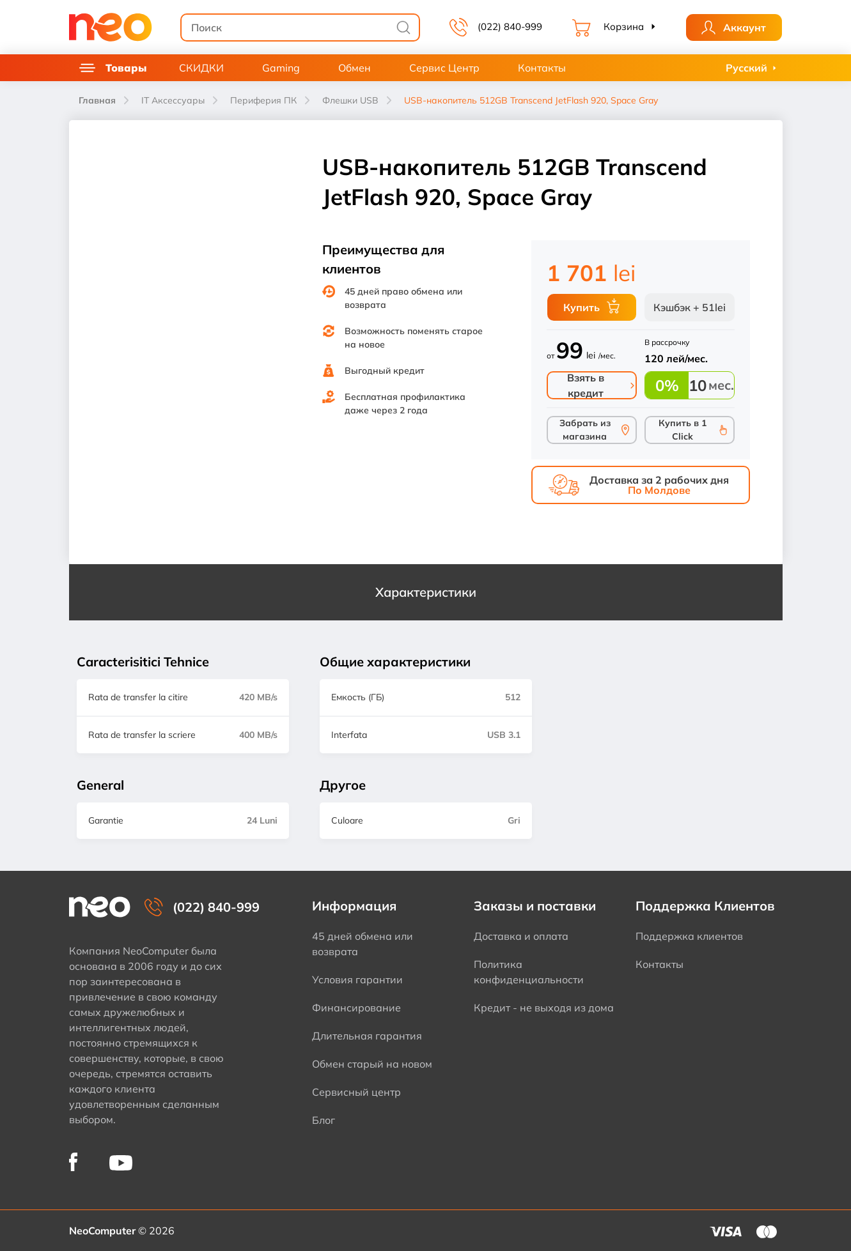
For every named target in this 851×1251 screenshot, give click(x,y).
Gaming (281, 67)
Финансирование (356, 1007)
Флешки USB (350, 100)
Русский (746, 67)
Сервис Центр (444, 67)
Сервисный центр (356, 1092)
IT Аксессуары (173, 100)
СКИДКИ (201, 67)
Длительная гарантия (367, 1035)
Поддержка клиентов (689, 936)
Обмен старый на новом (372, 1063)
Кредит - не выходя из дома (544, 1007)
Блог (323, 1120)
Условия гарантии (357, 979)
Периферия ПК (263, 100)
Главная (97, 100)
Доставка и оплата (521, 936)
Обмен (354, 67)
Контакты (542, 67)
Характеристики (425, 592)
